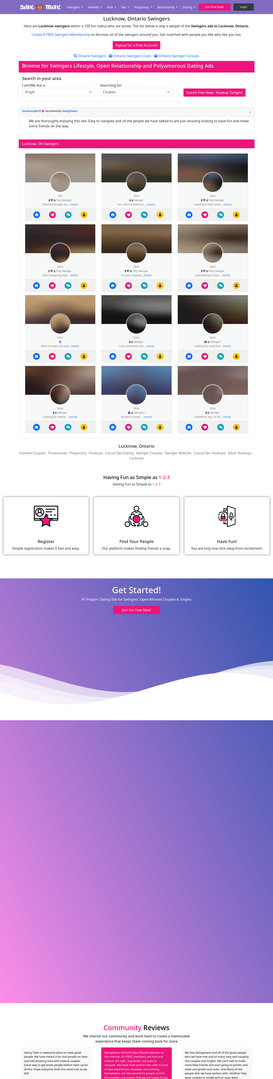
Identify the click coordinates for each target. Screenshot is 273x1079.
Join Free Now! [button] (214, 7)
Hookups (96, 453)
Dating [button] (188, 7)
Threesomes (57, 453)
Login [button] (243, 7)
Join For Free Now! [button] (136, 610)
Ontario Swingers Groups (176, 56)
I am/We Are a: (34, 85)
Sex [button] (124, 7)
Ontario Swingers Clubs (129, 56)
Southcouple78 (32, 111)
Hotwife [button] (94, 7)
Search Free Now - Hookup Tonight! (214, 92)
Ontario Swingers (90, 56)
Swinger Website (178, 453)
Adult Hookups (239, 453)
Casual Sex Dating (119, 453)
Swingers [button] (74, 7)
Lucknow (136, 458)
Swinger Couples (149, 453)
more (74, 204)
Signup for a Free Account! (137, 45)
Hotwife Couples (32, 453)
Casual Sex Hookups (210, 453)
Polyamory (78, 453)
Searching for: (111, 85)
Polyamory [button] (142, 7)
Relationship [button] (166, 7)
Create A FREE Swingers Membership (61, 34)
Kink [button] (110, 7)
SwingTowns (70, 111)
